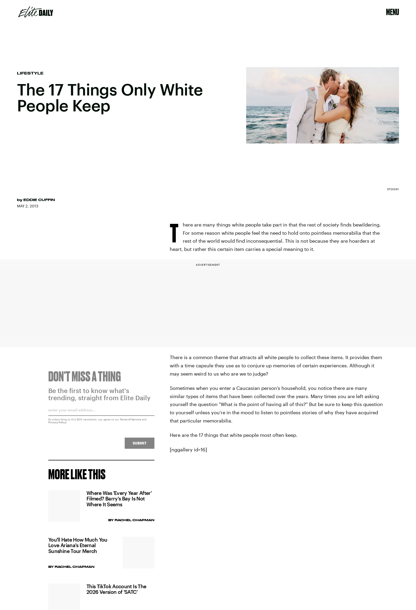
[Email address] (101, 414)
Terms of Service (130, 422)
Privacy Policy (57, 424)
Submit (139, 446)
